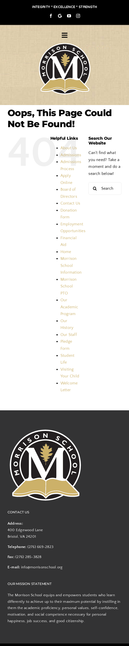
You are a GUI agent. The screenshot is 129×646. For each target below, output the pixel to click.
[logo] (64, 43)
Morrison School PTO (68, 286)
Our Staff (68, 334)
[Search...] (104, 188)
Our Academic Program (69, 307)
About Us (68, 148)
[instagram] (78, 16)
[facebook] (51, 16)
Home (65, 252)
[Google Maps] (60, 16)
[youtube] (69, 16)
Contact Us (70, 203)
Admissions (70, 155)
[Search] (94, 188)
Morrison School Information (71, 265)
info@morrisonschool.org (42, 567)
